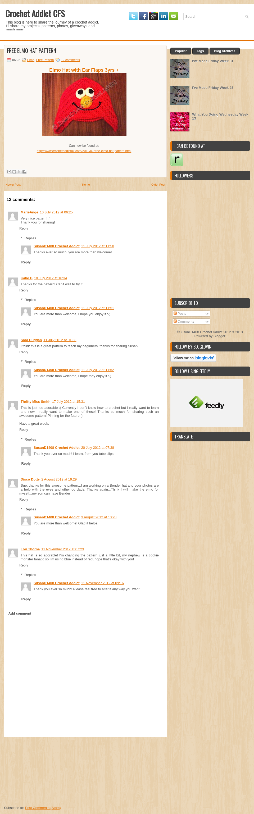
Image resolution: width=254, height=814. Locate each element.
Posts (180, 313)
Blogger (219, 336)
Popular (181, 51)
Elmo (30, 60)
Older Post (158, 184)
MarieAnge (29, 212)
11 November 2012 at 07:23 (62, 549)
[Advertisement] (43, 770)
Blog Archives (224, 51)
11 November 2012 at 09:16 (102, 583)
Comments (184, 321)
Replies (30, 238)
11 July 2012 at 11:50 (97, 246)
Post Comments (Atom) (43, 808)
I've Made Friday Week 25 (212, 88)
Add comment (19, 613)
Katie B (27, 278)
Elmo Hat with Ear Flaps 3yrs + (84, 70)
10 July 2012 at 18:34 (50, 278)
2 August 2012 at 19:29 (59, 479)
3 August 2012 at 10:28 (99, 517)
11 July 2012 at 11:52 (97, 370)
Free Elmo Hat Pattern (31, 50)
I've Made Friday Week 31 (212, 61)
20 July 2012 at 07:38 (97, 448)
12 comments (70, 60)
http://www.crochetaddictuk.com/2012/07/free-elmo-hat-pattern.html (84, 151)
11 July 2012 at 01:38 (59, 340)
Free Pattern (45, 60)
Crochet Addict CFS (35, 13)
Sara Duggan (31, 340)
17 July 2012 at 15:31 (68, 402)
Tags (200, 51)
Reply (23, 228)
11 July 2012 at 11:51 (97, 308)
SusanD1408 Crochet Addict (57, 246)
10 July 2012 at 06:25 (56, 212)
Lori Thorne (30, 549)
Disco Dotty (30, 479)
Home (86, 184)
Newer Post (13, 184)
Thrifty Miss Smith (36, 402)
